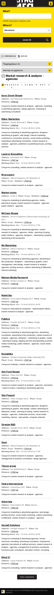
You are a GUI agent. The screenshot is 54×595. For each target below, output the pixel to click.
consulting (15, 167)
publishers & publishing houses (31, 144)
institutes (14, 364)
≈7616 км (14, 531)
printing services (16, 267)
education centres (32, 550)
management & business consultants (16, 459)
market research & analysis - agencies (27, 106)
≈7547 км (14, 160)
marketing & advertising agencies (25, 132)
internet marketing (38, 135)
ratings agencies (28, 109)
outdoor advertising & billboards (37, 267)
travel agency (13, 21)
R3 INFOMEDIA (26, 590)
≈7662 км (14, 508)
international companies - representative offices (30, 309)
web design (25, 135)
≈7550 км (14, 472)
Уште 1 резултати (27, 577)
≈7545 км (27, 222)
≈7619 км (14, 563)
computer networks (37, 417)
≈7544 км (27, 181)
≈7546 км (14, 102)
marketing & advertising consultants (16, 141)
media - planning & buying (39, 232)
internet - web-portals (19, 417)
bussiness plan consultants (12, 550)
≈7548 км (14, 125)
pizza (28, 21)
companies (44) (10, 56)
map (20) (24, 56)
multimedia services (26, 414)
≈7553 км (14, 401)
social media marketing (40, 138)
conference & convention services (15, 138)
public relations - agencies (12, 206)
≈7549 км (14, 252)
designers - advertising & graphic (37, 235)
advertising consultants (29, 541)
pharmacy (22, 21)
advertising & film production (13, 238)
